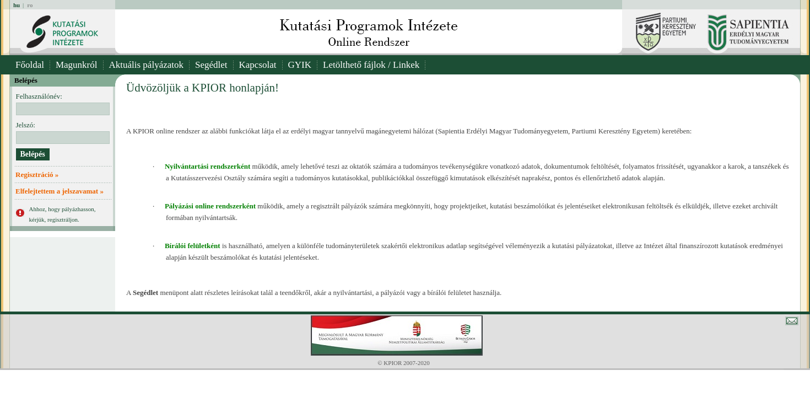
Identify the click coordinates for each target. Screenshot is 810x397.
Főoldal (29, 65)
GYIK (300, 65)
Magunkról (77, 65)
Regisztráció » (36, 174)
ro (30, 5)
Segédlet (211, 65)
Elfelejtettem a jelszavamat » (59, 191)
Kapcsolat (258, 65)
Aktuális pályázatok (146, 65)
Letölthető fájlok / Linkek (371, 65)
